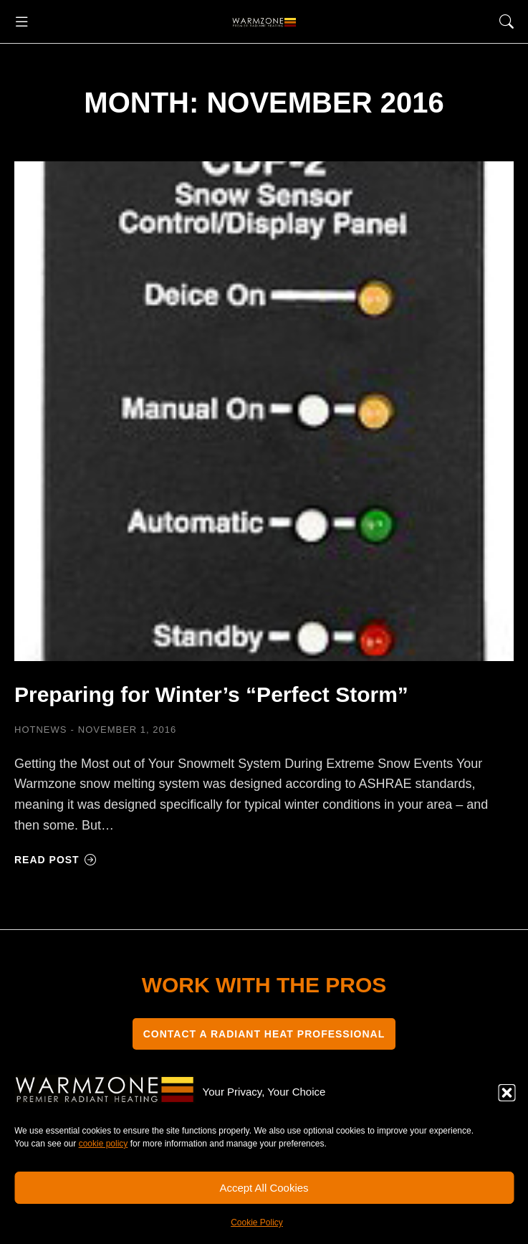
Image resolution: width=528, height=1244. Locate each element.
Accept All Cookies (263, 1188)
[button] (506, 1093)
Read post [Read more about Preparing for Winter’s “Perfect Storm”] (55, 859)
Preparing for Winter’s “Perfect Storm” (211, 694)
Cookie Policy (257, 1222)
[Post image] (264, 411)
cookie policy (103, 1144)
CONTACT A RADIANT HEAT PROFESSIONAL (264, 1034)
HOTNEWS (40, 729)
